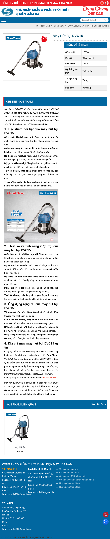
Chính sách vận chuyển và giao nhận (76, 475)
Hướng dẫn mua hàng (69, 478)
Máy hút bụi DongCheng (97, 26)
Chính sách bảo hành (69, 467)
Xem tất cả (99, 404)
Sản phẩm (59, 26)
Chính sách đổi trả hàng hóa (72, 471)
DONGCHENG (74, 26)
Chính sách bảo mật (68, 464)
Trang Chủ (45, 26)
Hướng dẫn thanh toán (69, 482)
